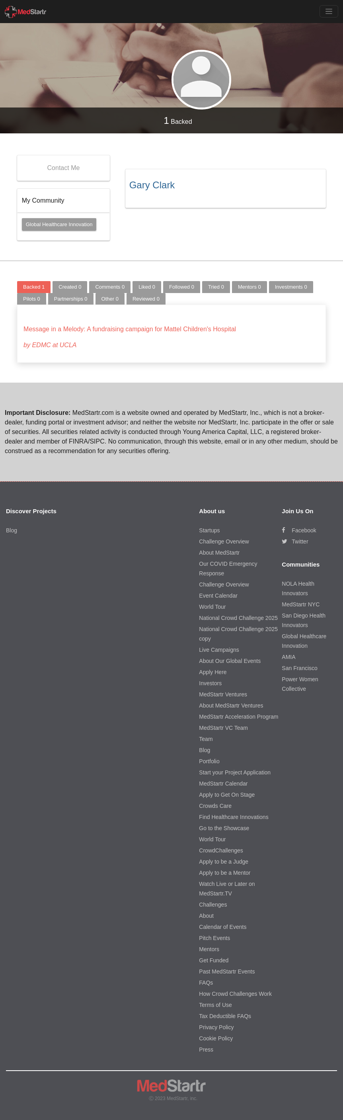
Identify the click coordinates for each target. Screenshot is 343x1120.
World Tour (212, 607)
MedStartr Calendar (223, 783)
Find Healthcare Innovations (233, 817)
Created (69, 287)
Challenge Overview (224, 541)
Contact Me (63, 167)
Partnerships (71, 299)
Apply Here (212, 672)
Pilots (31, 299)
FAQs (206, 982)
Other (110, 299)
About (206, 916)
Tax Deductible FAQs (225, 1016)
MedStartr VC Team (223, 728)
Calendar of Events (222, 927)
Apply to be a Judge (223, 861)
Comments (110, 287)
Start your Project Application (235, 772)
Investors (210, 683)
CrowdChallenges (221, 850)
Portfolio (209, 761)
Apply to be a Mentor (224, 873)
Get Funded (213, 960)
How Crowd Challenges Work (235, 994)
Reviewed (146, 299)
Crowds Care (215, 806)
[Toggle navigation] (329, 11)
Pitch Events (214, 938)
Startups (209, 530)
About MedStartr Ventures (231, 705)
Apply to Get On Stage (227, 795)
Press (206, 1049)
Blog (11, 530)
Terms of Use (215, 1005)
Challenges (213, 904)
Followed (181, 287)
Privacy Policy (216, 1027)
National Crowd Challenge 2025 (238, 618)
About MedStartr (219, 552)
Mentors (249, 287)
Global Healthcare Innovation (59, 224)
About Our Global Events (230, 661)
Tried (216, 287)
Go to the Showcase (224, 828)
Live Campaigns (219, 650)
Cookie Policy (216, 1038)
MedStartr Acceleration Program (238, 716)
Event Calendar (218, 595)
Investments (291, 287)
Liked (146, 287)
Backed (178, 120)
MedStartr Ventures (223, 694)
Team (205, 739)
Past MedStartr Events (227, 971)
